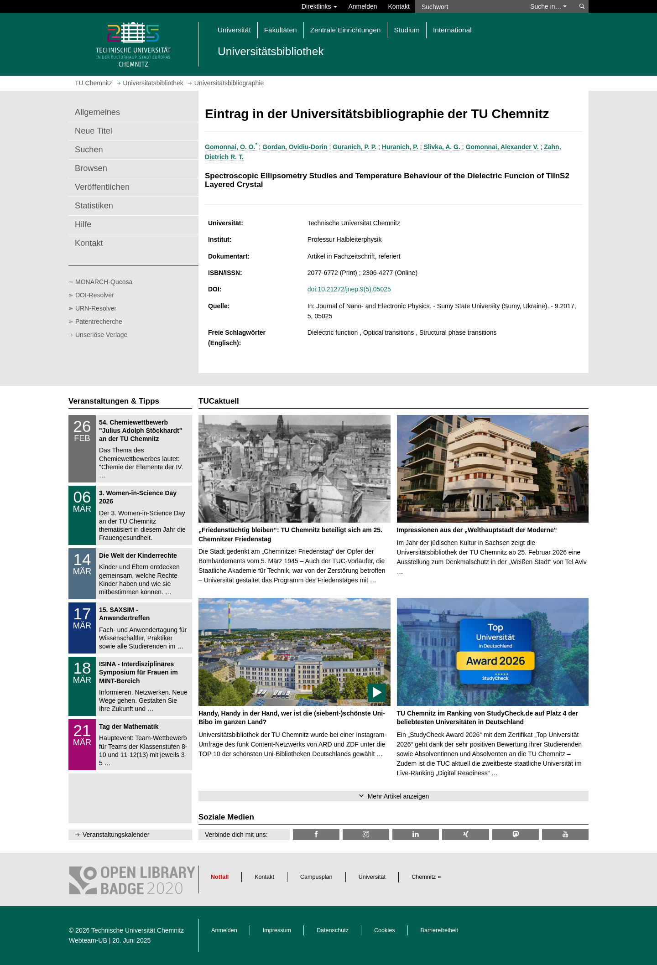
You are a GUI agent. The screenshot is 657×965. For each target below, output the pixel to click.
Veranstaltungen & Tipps (113, 401)
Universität (372, 877)
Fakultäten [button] (280, 30)
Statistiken (94, 205)
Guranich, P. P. (354, 146)
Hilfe (83, 224)
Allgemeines (97, 112)
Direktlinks (319, 6)
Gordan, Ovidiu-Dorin (294, 146)
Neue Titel (93, 130)
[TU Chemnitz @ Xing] (465, 834)
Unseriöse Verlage (101, 334)
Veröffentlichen (102, 187)
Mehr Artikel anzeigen (398, 796)
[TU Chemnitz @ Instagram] (366, 834)
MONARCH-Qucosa (103, 281)
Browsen (91, 168)
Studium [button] (406, 30)
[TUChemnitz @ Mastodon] (515, 834)
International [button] (452, 30)
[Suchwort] (468, 6)
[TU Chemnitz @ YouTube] (565, 834)
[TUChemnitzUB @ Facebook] (316, 834)
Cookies (384, 930)
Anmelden (362, 6)
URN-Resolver (95, 308)
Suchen (89, 149)
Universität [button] (234, 30)
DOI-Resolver (94, 295)
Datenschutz (333, 930)
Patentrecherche (98, 321)
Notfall (220, 877)
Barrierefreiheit (440, 930)
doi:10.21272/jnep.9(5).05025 (349, 289)
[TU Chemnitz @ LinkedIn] (415, 834)
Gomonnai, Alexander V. (502, 146)
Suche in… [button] (548, 6)
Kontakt (399, 6)
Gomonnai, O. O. (231, 146)
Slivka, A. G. (441, 146)
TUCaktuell (218, 401)
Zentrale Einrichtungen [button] (345, 30)
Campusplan (316, 877)
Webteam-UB (88, 940)
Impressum (277, 930)
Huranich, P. (400, 146)
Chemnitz (424, 877)
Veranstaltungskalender (116, 834)
